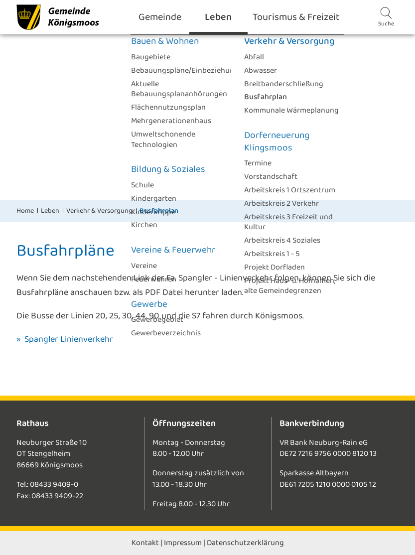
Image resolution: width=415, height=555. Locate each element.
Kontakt (145, 543)
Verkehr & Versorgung (99, 210)
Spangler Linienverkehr (68, 339)
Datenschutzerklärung (245, 543)
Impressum (183, 543)
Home (25, 210)
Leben (50, 210)
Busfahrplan (158, 210)
